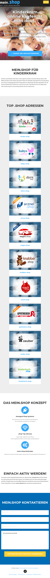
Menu (46, 2)
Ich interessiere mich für (25, 540)
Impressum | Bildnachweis (33, 574)
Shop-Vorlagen (13, 574)
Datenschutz (21, 574)
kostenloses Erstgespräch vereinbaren (25, 554)
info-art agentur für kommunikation (28, 568)
